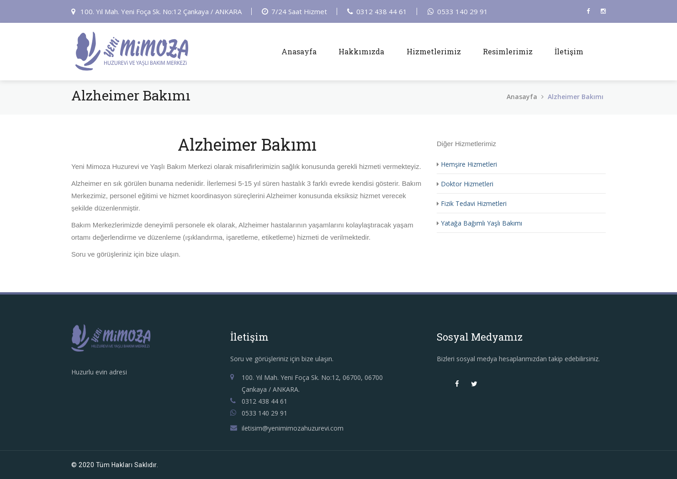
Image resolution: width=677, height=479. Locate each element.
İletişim (569, 51)
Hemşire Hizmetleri (469, 164)
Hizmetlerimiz (434, 51)
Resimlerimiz (508, 51)
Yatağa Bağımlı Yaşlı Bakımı (481, 223)
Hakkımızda (361, 51)
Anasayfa (299, 51)
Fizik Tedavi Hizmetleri (474, 203)
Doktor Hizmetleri (467, 183)
